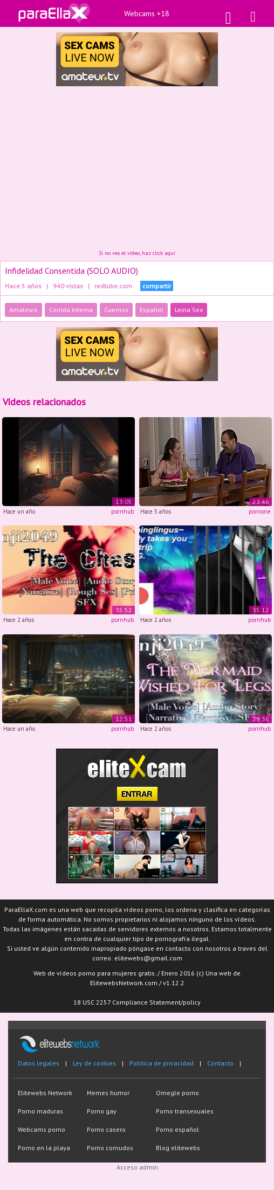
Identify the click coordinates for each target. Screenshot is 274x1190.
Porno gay (102, 1111)
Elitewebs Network (45, 1093)
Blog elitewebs (178, 1148)
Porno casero (106, 1129)
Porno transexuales (185, 1111)
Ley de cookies (94, 1063)
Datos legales (38, 1063)
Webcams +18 (146, 13)
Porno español (177, 1129)
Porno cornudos (110, 1148)
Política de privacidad (161, 1063)
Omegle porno (177, 1093)
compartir (156, 286)
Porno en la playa (44, 1148)
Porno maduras (40, 1111)
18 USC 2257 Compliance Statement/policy (137, 1002)
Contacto (220, 1063)
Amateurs (23, 310)
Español (151, 310)
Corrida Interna (71, 310)
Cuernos (116, 310)
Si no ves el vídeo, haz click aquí (137, 253)
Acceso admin (137, 1167)
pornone (260, 511)
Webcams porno (41, 1129)
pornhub (122, 511)
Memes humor (108, 1093)
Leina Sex (189, 310)
